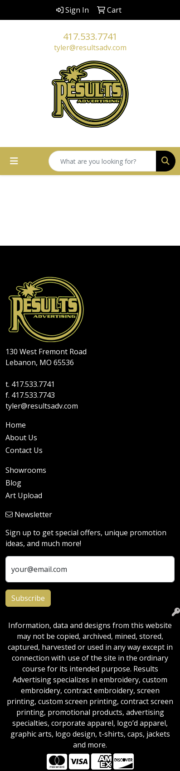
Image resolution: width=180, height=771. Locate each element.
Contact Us (24, 450)
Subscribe (28, 598)
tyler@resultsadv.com (90, 47)
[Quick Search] (102, 161)
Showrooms (25, 470)
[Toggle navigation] (14, 161)
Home (15, 425)
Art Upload (23, 495)
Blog (13, 483)
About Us (21, 438)
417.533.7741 (90, 36)
